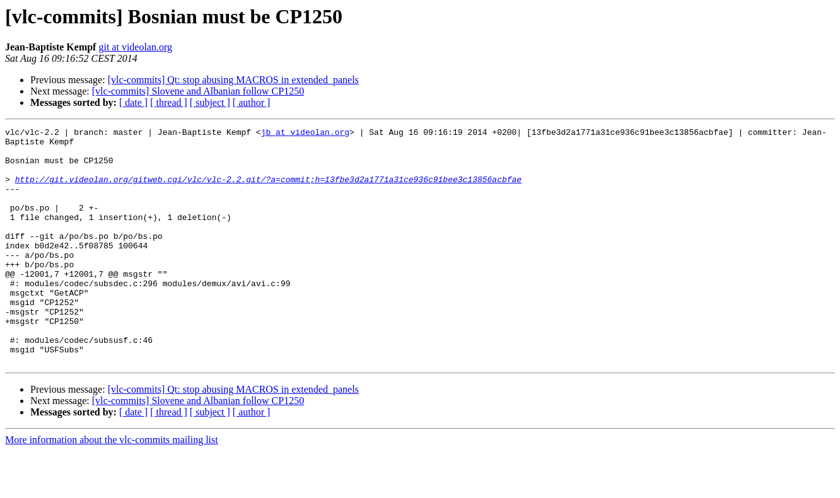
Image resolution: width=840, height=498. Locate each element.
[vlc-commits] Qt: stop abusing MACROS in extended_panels (233, 79)
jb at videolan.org (305, 133)
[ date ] (133, 102)
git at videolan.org (135, 47)
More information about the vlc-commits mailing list (111, 487)
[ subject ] (210, 102)
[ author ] (252, 102)
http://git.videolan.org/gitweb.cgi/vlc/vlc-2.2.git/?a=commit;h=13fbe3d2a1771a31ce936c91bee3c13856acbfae (268, 190)
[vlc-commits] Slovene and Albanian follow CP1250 (198, 91)
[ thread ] (168, 102)
